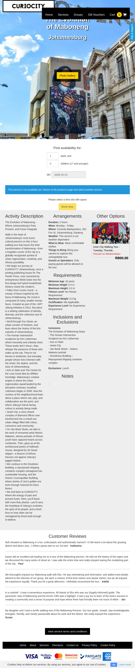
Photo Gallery (67, 75)
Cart (118, 14)
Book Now (67, 206)
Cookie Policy (108, 645)
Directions (57, 645)
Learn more (125, 664)
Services (63, 14)
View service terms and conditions (67, 631)
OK (113, 665)
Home (49, 14)
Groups (78, 14)
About (33, 645)
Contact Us (72, 645)
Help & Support (132, 31)
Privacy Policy (89, 645)
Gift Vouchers (96, 14)
